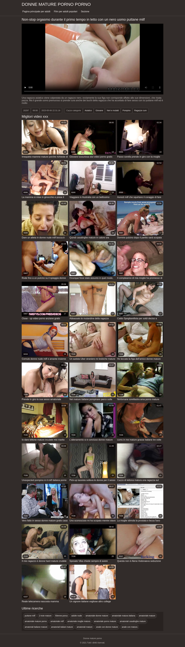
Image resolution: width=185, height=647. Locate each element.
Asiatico (88, 110)
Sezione (85, 11)
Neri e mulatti (113, 110)
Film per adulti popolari (65, 11)
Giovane (99, 110)
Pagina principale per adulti (36, 11)
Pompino (127, 110)
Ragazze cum (140, 110)
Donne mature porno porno (56, 4)
